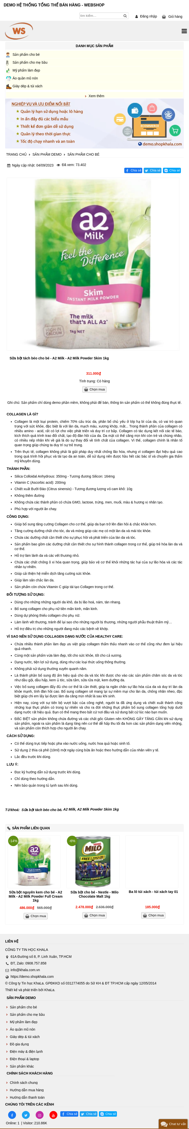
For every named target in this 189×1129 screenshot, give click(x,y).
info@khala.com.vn (25, 970)
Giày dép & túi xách (27, 86)
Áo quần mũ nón (25, 78)
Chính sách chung (24, 1083)
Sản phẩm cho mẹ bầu (30, 62)
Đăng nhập (148, 16)
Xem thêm (96, 96)
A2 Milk (69, 809)
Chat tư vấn (177, 1124)
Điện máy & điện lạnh (26, 1052)
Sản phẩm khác (22, 1066)
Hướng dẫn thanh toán (27, 1097)
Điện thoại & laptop (24, 1059)
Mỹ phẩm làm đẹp (26, 70)
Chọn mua (97, 389)
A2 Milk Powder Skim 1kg (98, 809)
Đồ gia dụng (19, 1044)
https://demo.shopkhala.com (32, 977)
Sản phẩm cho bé (26, 54)
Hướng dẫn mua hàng (27, 1090)
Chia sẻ (136, 170)
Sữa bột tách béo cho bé (42, 810)
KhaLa (49, 990)
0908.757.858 (36, 963)
